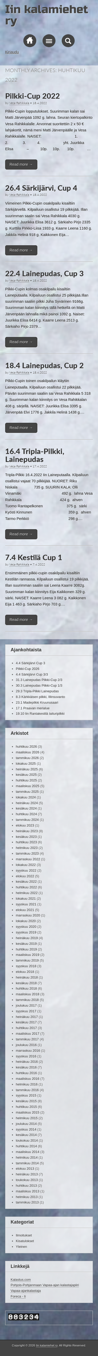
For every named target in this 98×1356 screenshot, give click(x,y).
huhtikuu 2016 (26, 1073)
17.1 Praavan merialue (33, 708)
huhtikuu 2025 (26, 780)
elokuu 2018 (25, 972)
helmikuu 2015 (27, 1118)
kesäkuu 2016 (26, 1067)
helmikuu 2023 (27, 848)
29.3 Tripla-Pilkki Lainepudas (37, 691)
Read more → (21, 164)
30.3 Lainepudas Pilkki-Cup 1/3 (39, 685)
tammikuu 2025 (27, 792)
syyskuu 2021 (26, 904)
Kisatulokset (25, 1241)
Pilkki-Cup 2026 (27, 669)
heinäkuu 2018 (27, 977)
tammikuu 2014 (27, 1163)
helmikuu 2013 (27, 1197)
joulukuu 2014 (26, 1124)
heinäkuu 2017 (27, 1017)
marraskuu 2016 (28, 1050)
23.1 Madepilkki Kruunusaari (37, 702)
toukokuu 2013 (27, 1180)
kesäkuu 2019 (26, 944)
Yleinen (21, 1247)
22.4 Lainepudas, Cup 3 (44, 273)
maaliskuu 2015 (27, 1112)
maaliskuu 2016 (27, 1079)
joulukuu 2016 (26, 1045)
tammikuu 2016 (27, 1090)
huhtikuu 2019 (26, 949)
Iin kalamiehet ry (46, 15)
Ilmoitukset (24, 1235)
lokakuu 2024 (26, 797)
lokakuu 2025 (26, 763)
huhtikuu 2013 (26, 1185)
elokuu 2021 (25, 910)
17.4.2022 (40, 466)
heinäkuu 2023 (27, 831)
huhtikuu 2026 (26, 746)
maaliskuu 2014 (27, 1152)
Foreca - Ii (18, 1296)
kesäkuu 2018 (26, 983)
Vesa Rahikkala (19, 103)
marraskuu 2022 (28, 859)
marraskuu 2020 (28, 915)
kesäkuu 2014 (26, 1135)
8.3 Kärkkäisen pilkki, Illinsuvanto (40, 697)
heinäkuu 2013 (27, 1174)
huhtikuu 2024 (26, 814)
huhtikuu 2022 (26, 887)
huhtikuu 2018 (26, 988)
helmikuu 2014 (27, 1157)
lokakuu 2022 (26, 865)
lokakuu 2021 (26, 898)
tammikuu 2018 (27, 1000)
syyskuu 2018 (26, 966)
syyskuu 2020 (26, 927)
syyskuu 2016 (26, 1056)
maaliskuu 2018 (27, 994)
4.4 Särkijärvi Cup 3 (30, 663)
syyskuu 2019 (26, 932)
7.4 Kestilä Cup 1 (33, 557)
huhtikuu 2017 (26, 1028)
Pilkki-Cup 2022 (32, 95)
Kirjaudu (12, 52)
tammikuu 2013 (27, 1202)
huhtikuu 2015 (26, 1107)
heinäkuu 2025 (27, 769)
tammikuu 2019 (27, 960)
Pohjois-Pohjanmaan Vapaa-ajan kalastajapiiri (45, 1285)
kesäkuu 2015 (26, 1101)
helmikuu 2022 (27, 893)
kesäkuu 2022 (26, 881)
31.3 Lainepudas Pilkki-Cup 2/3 (39, 680)
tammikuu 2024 (27, 820)
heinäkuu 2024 (27, 803)
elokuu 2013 (25, 1168)
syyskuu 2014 (26, 1129)
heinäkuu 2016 (27, 1062)
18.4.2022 (40, 103)
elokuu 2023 (25, 825)
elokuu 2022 (25, 876)
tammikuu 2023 (27, 853)
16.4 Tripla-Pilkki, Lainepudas (34, 455)
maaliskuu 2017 (27, 1033)
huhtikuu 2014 (26, 1146)
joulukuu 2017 (26, 1005)
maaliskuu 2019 (27, 955)
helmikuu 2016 (27, 1084)
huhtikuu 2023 (26, 842)
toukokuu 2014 (27, 1140)
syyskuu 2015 (26, 1095)
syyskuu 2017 (26, 1011)
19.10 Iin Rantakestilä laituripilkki (40, 713)
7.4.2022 (39, 564)
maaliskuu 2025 (27, 786)
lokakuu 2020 (26, 921)
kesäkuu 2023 (26, 837)
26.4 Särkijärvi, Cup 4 (41, 187)
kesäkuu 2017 (26, 1022)
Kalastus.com (21, 1280)
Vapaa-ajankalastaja (26, 1291)
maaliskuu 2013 (27, 1191)
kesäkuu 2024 (26, 808)
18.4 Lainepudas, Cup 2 (44, 365)
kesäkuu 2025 (26, 775)
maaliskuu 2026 (27, 752)
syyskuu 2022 (26, 870)
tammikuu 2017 (27, 1039)
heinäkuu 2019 (27, 938)
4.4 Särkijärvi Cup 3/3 (32, 674)
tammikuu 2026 (27, 758)
